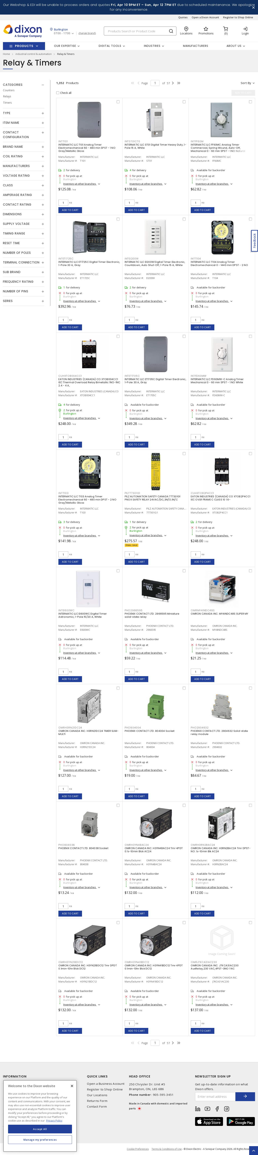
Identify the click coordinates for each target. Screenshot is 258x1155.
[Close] (72, 1086)
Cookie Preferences (138, 1149)
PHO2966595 (134, 610)
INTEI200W (132, 258)
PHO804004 (133, 727)
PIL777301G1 (132, 493)
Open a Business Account (105, 1084)
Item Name (11, 123)
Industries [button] (152, 46)
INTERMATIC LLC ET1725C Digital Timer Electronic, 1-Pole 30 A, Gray (89, 263)
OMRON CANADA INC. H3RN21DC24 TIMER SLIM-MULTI (88, 732)
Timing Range (14, 233)
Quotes (183, 17)
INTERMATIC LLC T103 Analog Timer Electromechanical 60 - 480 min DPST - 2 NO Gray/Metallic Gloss (87, 499)
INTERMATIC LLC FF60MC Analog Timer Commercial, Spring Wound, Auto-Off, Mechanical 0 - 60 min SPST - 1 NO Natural (218, 148)
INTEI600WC (66, 610)
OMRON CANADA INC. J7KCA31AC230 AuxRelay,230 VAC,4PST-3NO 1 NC (215, 967)
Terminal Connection (21, 262)
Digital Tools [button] (110, 46)
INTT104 (196, 258)
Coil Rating (13, 156)
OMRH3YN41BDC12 (137, 962)
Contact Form (97, 1106)
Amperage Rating (17, 195)
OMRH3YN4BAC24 (137, 845)
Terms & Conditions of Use (167, 1149)
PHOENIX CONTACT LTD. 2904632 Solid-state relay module (219, 732)
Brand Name (13, 147)
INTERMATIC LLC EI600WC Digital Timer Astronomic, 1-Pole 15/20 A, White (82, 615)
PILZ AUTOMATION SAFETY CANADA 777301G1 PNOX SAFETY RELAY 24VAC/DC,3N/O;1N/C (153, 498)
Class (8, 185)
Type (6, 113)
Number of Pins (15, 291)
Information (15, 1076)
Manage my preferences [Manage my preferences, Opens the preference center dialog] (40, 1139)
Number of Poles (17, 253)
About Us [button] (234, 46)
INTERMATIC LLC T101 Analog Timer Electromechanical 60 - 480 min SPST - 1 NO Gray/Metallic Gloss (86, 148)
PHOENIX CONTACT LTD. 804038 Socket (83, 848)
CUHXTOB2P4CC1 (202, 493)
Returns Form (97, 1101)
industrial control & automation (34, 54)
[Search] (140, 31)
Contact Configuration (16, 134)
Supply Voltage (16, 224)
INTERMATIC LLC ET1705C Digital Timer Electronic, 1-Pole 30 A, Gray (155, 381)
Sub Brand (12, 272)
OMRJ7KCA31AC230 (204, 962)
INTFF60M (197, 141)
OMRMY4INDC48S (203, 610)
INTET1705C (132, 376)
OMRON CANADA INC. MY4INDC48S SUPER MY (219, 613)
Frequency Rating (18, 282)
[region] (40, 1116)
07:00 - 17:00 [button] (62, 33)
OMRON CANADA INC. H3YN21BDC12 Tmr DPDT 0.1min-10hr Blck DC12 (87, 967)
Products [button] (24, 46)
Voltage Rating (16, 176)
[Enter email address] (215, 1096)
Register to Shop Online (238, 17)
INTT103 (63, 493)
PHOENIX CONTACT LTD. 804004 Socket (150, 731)
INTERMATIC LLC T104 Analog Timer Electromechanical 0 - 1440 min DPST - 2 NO (219, 263)
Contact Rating (17, 204)
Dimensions (12, 214)
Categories (13, 85)
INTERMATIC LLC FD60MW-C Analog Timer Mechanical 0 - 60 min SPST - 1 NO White (217, 381)
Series (8, 301)
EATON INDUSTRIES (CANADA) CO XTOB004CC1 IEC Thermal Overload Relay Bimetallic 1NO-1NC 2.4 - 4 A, (89, 382)
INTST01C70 (132, 141)
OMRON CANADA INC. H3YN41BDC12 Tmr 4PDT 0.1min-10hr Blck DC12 (154, 967)
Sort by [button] (246, 83)
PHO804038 (66, 845)
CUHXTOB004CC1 (70, 376)
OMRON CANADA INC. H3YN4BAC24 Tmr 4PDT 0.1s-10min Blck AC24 (154, 850)
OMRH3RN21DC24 (70, 727)
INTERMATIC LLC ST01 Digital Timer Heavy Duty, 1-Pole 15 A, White (155, 146)
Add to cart (70, 210)
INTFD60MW (198, 376)
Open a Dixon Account (205, 17)
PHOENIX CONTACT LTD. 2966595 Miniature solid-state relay (152, 615)
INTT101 (63, 141)
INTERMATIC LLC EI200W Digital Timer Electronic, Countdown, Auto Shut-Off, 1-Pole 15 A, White (155, 263)
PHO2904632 (200, 727)
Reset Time (11, 243)
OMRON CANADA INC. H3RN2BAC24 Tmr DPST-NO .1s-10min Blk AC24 (221, 850)
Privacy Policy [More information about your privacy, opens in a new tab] (54, 1120)
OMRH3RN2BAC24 (203, 845)
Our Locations (97, 1095)
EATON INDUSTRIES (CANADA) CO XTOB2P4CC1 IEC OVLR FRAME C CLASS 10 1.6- (220, 498)
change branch (87, 33)
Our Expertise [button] (65, 46)
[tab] (23, 84)
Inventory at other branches (80, 184)
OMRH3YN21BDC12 (70, 962)
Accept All (40, 1129)
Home (6, 54)
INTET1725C (66, 258)
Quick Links (97, 1076)
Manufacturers (195, 46)
